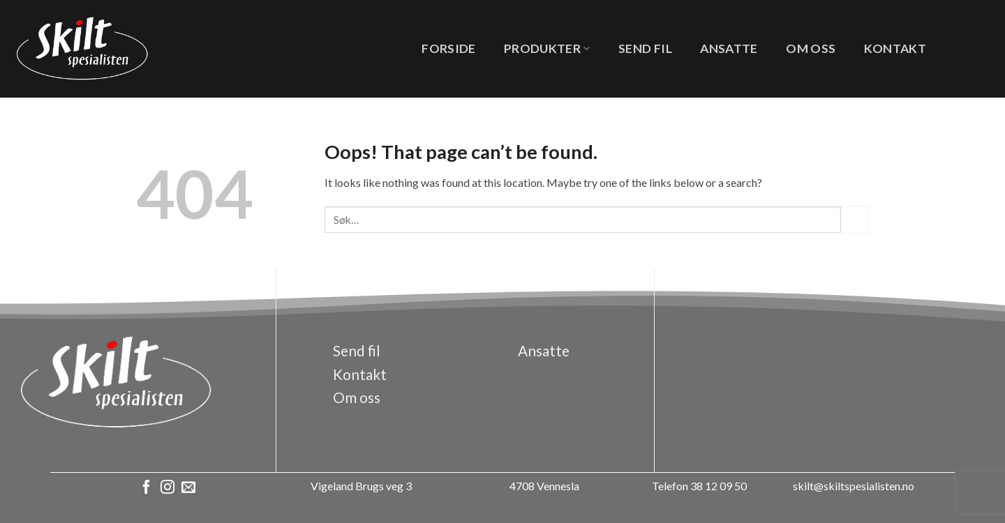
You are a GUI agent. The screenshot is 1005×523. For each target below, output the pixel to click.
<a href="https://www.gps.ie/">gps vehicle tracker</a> (805, 376)
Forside (448, 48)
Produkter (547, 48)
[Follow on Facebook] (147, 488)
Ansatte (728, 48)
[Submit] (855, 219)
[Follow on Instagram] (167, 488)
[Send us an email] (188, 488)
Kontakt (895, 48)
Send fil (645, 48)
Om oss (810, 48)
